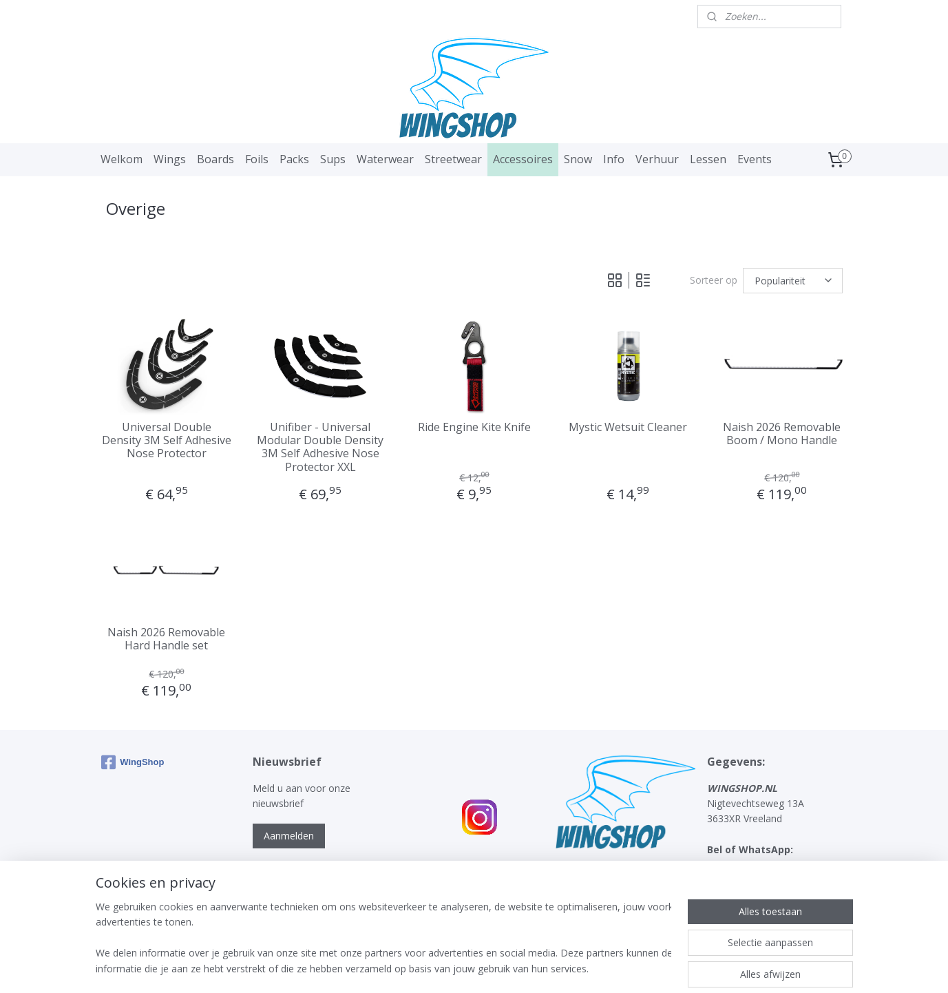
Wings (170, 159)
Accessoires (523, 159)
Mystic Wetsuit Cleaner (628, 427)
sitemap (414, 968)
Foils (256, 159)
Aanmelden (289, 835)
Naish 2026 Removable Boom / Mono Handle (782, 434)
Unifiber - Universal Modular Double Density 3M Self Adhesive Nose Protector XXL (320, 447)
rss (443, 968)
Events (754, 159)
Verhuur (657, 159)
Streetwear (453, 159)
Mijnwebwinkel (616, 968)
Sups (333, 159)
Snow (578, 159)
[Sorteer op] (793, 281)
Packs (294, 159)
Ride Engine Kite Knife (473, 427)
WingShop (132, 762)
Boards (215, 159)
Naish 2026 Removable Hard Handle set (166, 639)
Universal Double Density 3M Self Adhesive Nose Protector (166, 441)
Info (613, 159)
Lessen (708, 159)
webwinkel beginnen (495, 968)
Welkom (122, 159)
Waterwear (385, 159)
